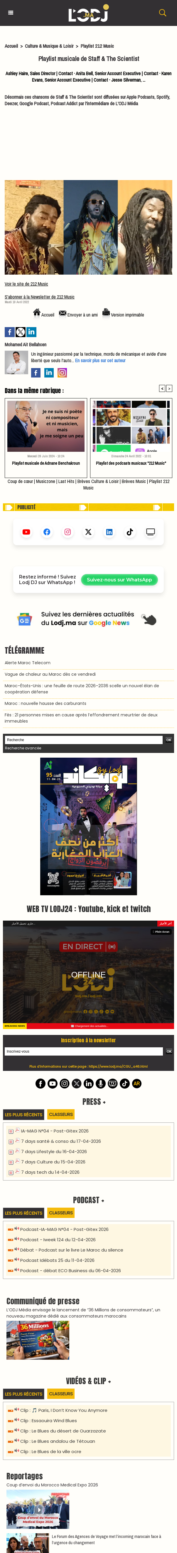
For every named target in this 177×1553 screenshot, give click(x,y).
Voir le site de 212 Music (26, 284)
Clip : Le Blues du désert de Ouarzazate (63, 1297)
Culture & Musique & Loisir (50, 45)
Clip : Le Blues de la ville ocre (50, 1318)
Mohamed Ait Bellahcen (25, 344)
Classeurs (61, 981)
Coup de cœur (20, 481)
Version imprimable (123, 314)
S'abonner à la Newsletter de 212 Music (40, 297)
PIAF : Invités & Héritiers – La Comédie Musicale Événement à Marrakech (82, 1470)
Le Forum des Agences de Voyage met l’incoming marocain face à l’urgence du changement (106, 1406)
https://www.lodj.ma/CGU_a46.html (118, 933)
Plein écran (161, 798)
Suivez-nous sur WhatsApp (119, 580)
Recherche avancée (23, 748)
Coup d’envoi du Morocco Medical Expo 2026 (52, 1351)
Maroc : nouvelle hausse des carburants (45, 703)
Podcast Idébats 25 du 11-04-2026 (57, 1127)
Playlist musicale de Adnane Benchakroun (46, 463)
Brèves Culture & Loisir (98, 481)
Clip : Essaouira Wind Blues (48, 1287)
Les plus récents (23, 981)
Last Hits (66, 481)
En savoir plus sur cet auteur (100, 360)
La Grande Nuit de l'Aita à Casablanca (47, 1499)
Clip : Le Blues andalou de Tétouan (57, 1308)
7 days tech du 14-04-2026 (50, 1039)
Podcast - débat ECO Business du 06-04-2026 (70, 1137)
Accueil (11, 45)
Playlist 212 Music (97, 45)
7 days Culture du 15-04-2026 (53, 1028)
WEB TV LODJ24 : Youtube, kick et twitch (89, 775)
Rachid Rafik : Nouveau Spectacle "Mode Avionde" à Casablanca (74, 1479)
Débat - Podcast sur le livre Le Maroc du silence (71, 1116)
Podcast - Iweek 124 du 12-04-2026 (58, 1106)
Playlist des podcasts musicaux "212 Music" (131, 463)
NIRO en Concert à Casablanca (41, 1489)
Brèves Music (134, 481)
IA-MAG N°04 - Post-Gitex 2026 (55, 997)
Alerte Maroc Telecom (27, 663)
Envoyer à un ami (78, 314)
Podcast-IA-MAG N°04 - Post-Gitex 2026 (64, 1096)
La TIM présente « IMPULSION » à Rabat (47, 1460)
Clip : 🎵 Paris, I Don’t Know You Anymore (63, 1277)
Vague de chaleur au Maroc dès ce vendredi (50, 674)
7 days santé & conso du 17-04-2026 (61, 1008)
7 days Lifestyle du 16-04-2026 (54, 1018)
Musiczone (45, 481)
